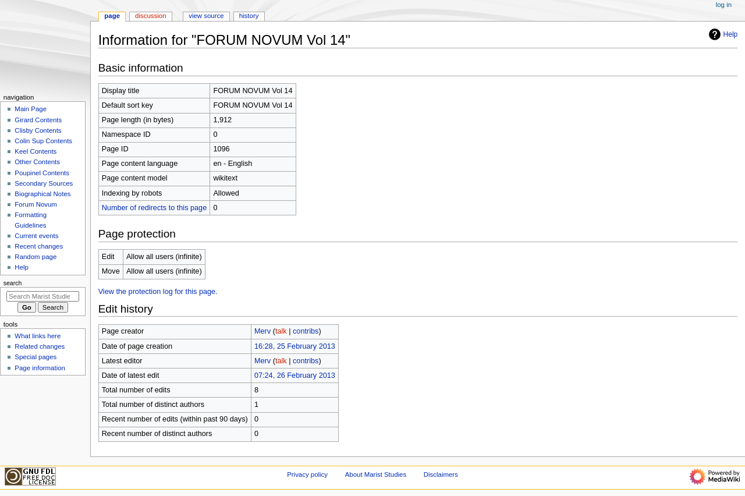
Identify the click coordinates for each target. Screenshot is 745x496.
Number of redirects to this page (154, 208)
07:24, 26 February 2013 (294, 375)
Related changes (40, 346)
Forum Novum (36, 204)
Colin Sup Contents (43, 140)
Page (112, 15)
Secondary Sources (44, 183)
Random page (35, 256)
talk (281, 331)
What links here (38, 335)
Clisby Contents (38, 130)
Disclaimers (441, 474)
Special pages (35, 356)
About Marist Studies (375, 474)
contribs (305, 331)
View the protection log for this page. (158, 292)
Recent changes (39, 246)
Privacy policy (307, 474)
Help (722, 34)
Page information (40, 367)
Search (12, 282)
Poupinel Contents (42, 172)
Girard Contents (38, 119)
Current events (36, 235)
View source (206, 15)
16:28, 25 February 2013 (294, 346)
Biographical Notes (42, 193)
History (249, 15)
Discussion (150, 15)
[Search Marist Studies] (42, 296)
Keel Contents (35, 151)
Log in (724, 4)
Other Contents (37, 161)
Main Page (31, 108)
